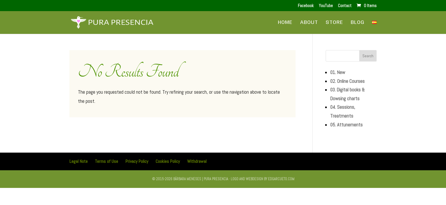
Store (334, 22)
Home (285, 22)
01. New (337, 72)
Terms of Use (106, 161)
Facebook (306, 5)
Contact (345, 5)
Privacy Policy (136, 161)
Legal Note (78, 161)
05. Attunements (346, 125)
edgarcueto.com (281, 179)
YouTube (326, 5)
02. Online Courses (347, 81)
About (309, 22)
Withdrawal (197, 161)
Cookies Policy (168, 161)
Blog (357, 22)
